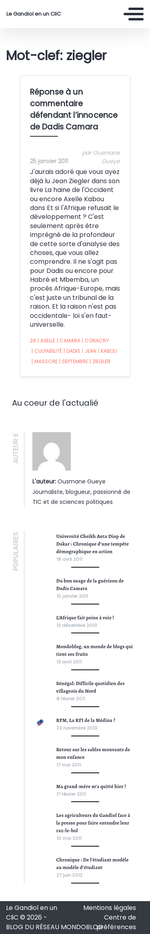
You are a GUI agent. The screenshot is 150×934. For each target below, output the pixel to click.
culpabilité (47, 351)
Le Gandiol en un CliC (33, 14)
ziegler (100, 361)
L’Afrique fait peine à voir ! (85, 617)
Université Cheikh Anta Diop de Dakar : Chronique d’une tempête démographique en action (92, 544)
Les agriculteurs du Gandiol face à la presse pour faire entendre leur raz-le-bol (93, 823)
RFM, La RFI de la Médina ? (86, 720)
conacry (95, 340)
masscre (45, 361)
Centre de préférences (116, 922)
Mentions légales (109, 907)
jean (89, 351)
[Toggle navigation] (134, 14)
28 (33, 340)
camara (68, 340)
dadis (72, 351)
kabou (107, 351)
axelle (46, 340)
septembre (73, 361)
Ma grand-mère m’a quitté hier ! (91, 786)
